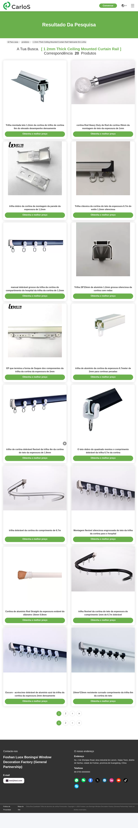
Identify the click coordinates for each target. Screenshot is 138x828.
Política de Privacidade (7, 823)
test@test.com (13, 795)
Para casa (13, 42)
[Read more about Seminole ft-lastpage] (79, 738)
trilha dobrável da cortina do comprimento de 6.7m (35, 542)
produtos (25, 42)
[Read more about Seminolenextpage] (72, 738)
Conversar (108, 5)
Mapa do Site (21, 823)
